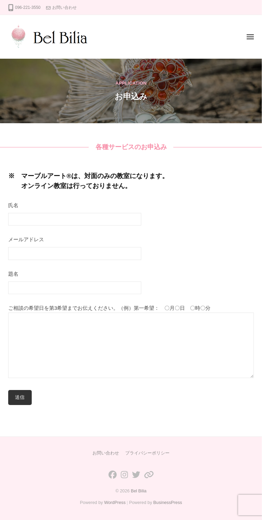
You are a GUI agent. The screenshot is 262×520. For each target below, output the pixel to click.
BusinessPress (167, 502)
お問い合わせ (64, 7)
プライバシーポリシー (147, 453)
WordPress (115, 502)
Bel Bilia (138, 490)
